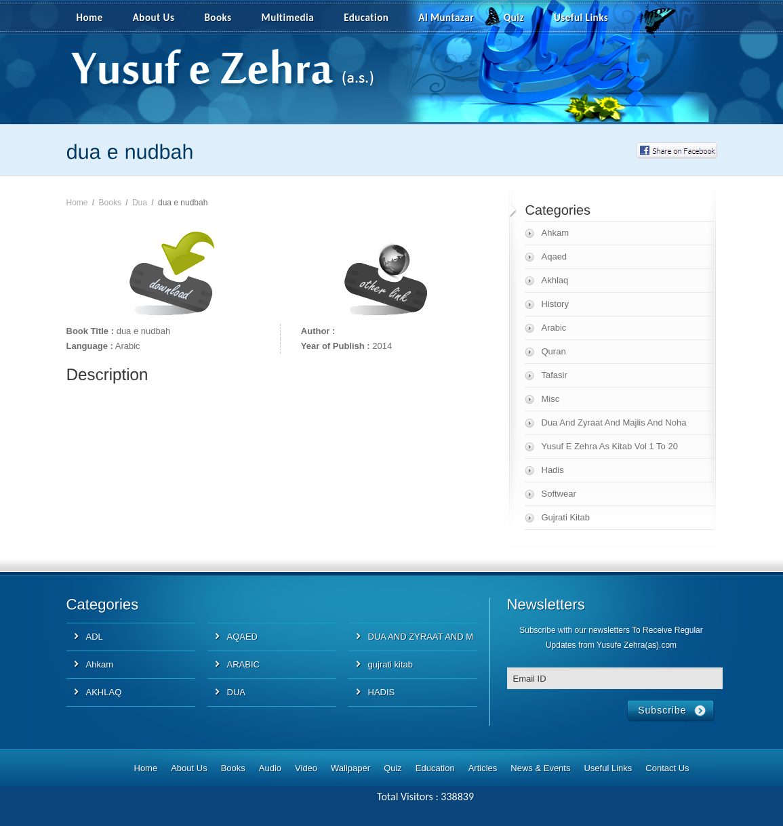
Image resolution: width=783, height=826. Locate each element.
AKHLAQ (104, 692)
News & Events (540, 768)
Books (217, 18)
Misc (551, 399)
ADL (94, 637)
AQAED (242, 637)
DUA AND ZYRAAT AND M (421, 637)
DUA (236, 692)
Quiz (514, 18)
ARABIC (243, 664)
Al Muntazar (446, 18)
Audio (270, 768)
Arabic (554, 328)
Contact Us (667, 768)
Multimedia (295, 18)
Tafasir (554, 375)
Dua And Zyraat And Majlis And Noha (614, 422)
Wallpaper (350, 768)
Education (366, 18)
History (555, 304)
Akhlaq (555, 280)
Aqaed (554, 256)
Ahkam (555, 233)
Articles (483, 768)
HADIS (381, 692)
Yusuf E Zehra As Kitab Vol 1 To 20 (610, 446)
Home (90, 18)
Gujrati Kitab (566, 517)
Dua (139, 202)
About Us (154, 18)
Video (306, 768)
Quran (554, 351)
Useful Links (581, 18)
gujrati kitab (390, 664)
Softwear (559, 494)
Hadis (553, 470)
